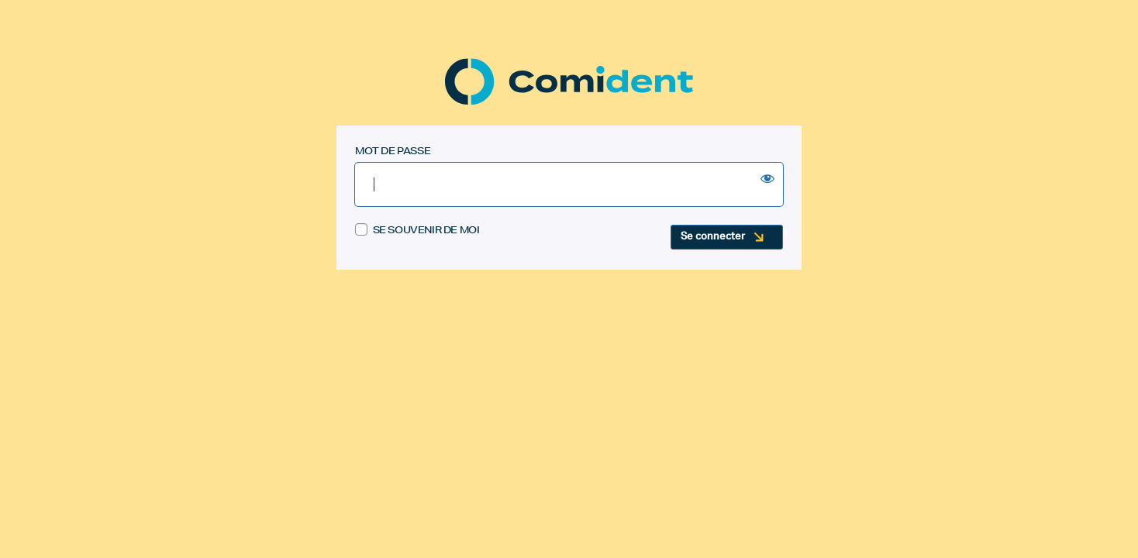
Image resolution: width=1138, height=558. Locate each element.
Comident (569, 82)
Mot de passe (392, 151)
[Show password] (767, 178)
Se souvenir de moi (417, 230)
